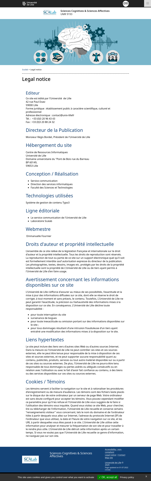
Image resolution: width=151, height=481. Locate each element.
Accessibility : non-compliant (113, 451)
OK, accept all (108, 477)
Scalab (25, 69)
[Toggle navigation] (147, 3)
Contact (121, 455)
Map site (109, 457)
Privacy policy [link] (127, 477)
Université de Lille (113, 462)
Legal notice (110, 455)
